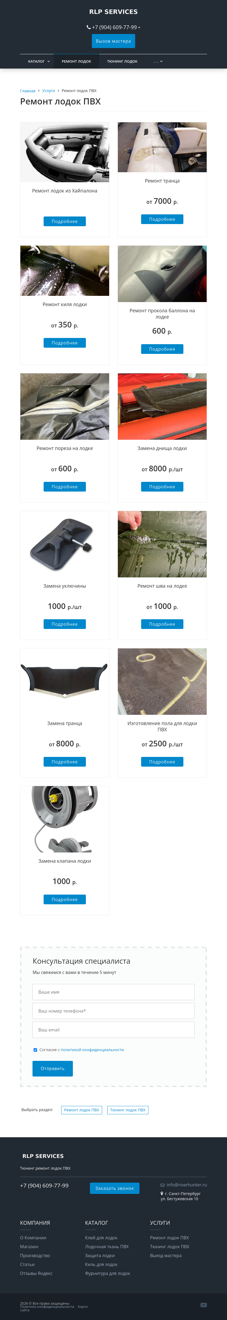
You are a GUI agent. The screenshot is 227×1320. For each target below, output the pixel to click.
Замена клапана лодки (64, 861)
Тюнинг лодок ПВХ (127, 1109)
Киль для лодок (101, 1264)
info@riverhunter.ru (187, 1185)
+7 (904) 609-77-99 (114, 27)
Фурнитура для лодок (107, 1273)
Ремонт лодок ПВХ (81, 1109)
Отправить (52, 1068)
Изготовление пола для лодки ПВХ (162, 726)
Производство (35, 1255)
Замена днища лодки (162, 448)
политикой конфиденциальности (92, 1049)
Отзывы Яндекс (36, 1273)
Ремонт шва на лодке (162, 586)
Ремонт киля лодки (65, 304)
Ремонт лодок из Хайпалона (65, 190)
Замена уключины (64, 586)
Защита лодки (100, 1255)
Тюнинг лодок (122, 61)
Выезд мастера (165, 1255)
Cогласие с (81, 1050)
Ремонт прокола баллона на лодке (162, 313)
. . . (156, 61)
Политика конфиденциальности (47, 1306)
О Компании (33, 1238)
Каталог (36, 61)
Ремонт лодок (76, 61)
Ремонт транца (162, 180)
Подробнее (65, 221)
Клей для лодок (101, 1238)
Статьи (27, 1264)
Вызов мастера (113, 41)
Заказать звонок (114, 1188)
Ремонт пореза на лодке (65, 448)
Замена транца (64, 723)
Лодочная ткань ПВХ (107, 1246)
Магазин (29, 1246)
